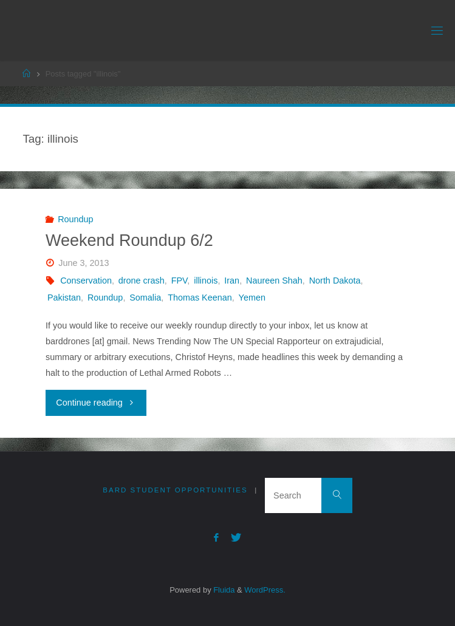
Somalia (145, 297)
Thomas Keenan (200, 297)
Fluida (223, 589)
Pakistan (64, 297)
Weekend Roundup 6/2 (129, 240)
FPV (179, 280)
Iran (231, 280)
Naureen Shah (274, 280)
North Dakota (335, 280)
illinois (205, 280)
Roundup (75, 219)
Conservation (86, 280)
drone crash (141, 280)
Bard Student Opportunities (175, 490)
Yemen (252, 297)
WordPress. (264, 589)
